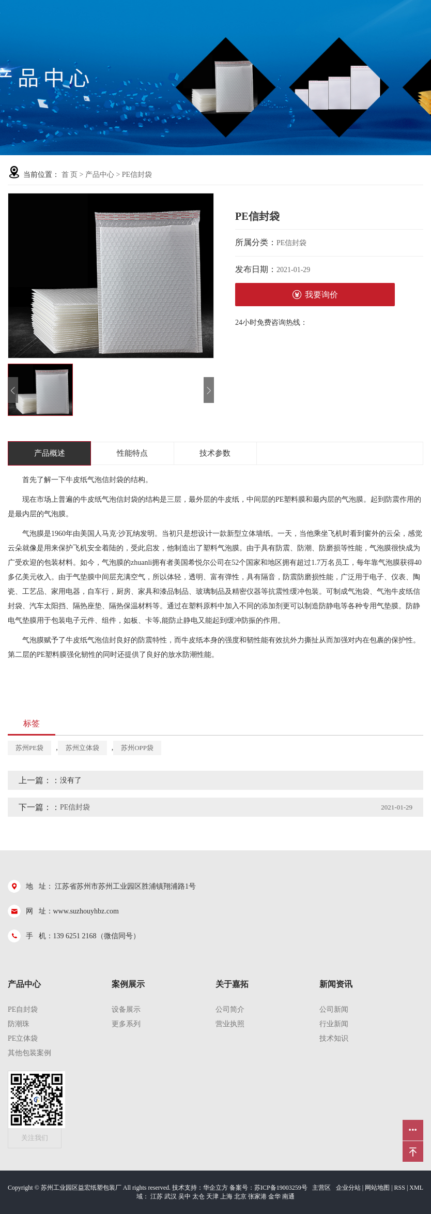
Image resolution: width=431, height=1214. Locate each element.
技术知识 (333, 1038)
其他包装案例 (29, 1053)
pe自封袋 (23, 1009)
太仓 (198, 1196)
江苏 (156, 1196)
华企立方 (215, 1187)
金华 (274, 1196)
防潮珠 (18, 1024)
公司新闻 (333, 1009)
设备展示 (126, 1009)
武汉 (170, 1196)
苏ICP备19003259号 (280, 1187)
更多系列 (126, 1024)
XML (416, 1187)
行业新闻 (333, 1024)
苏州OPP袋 (137, 748)
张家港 (257, 1196)
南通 (288, 1196)
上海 (226, 1196)
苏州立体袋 (82, 748)
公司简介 (230, 1009)
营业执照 (230, 1024)
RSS (399, 1187)
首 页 (69, 174)
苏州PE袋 (29, 748)
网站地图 (377, 1187)
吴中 (184, 1196)
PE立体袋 (23, 1038)
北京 (240, 1196)
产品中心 (99, 174)
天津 (212, 1196)
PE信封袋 (137, 174)
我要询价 (315, 294)
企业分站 (348, 1187)
